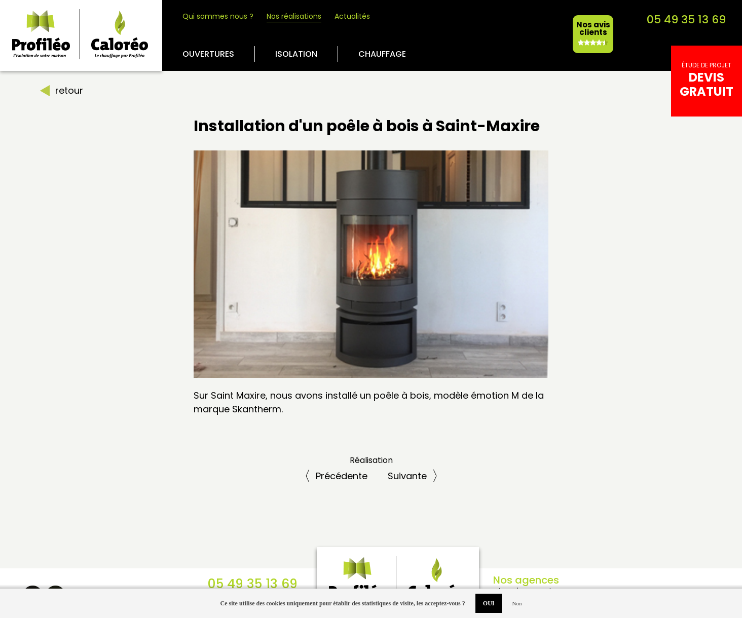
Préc (341, 476)
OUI (489, 603)
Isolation (296, 54)
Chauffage (382, 54)
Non (517, 603)
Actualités (352, 16)
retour (69, 90)
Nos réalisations (294, 16)
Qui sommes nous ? (217, 16)
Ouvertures (208, 54)
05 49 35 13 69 (686, 19)
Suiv (407, 476)
